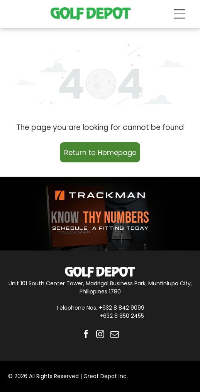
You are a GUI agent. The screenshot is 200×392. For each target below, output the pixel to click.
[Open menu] (179, 14)
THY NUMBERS (116, 218)
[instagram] (100, 335)
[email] (114, 335)
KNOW (65, 218)
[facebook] (86, 335)
